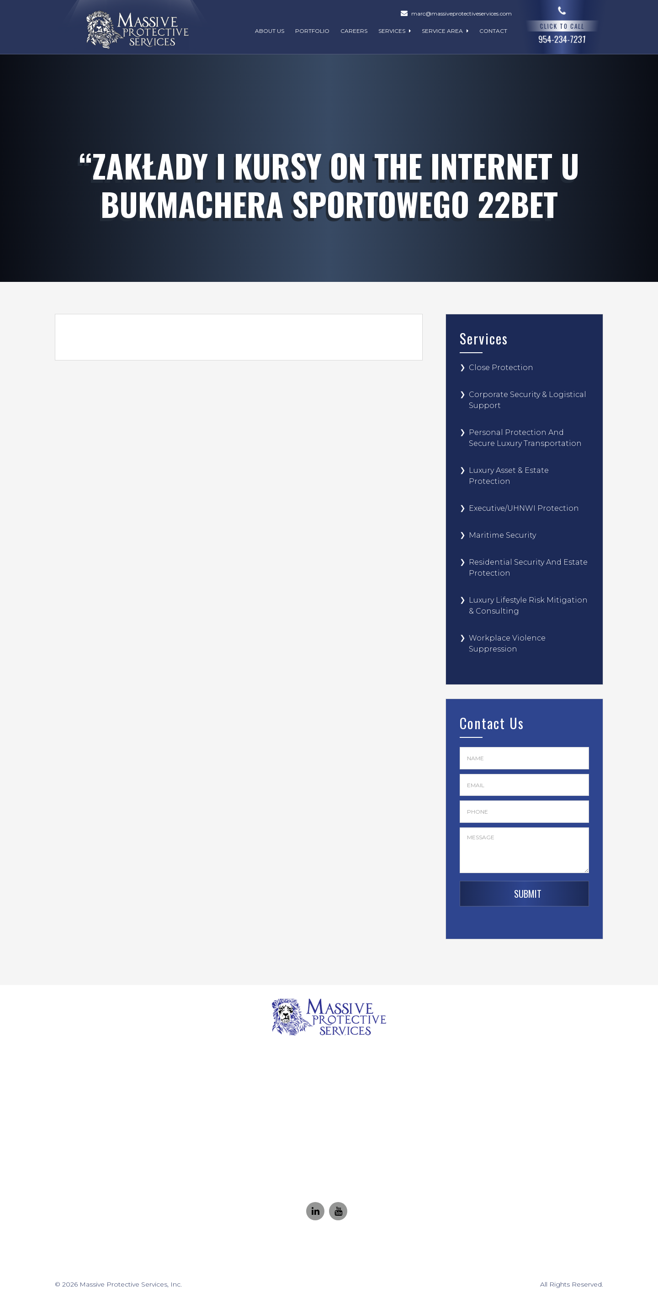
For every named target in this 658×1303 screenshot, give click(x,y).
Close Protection (501, 367)
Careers (353, 30)
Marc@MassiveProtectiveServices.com (339, 1164)
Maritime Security (502, 535)
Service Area (445, 30)
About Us (269, 30)
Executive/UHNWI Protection (524, 508)
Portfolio (312, 30)
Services (394, 30)
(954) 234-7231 (339, 1090)
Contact (493, 30)
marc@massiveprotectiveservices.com (461, 13)
